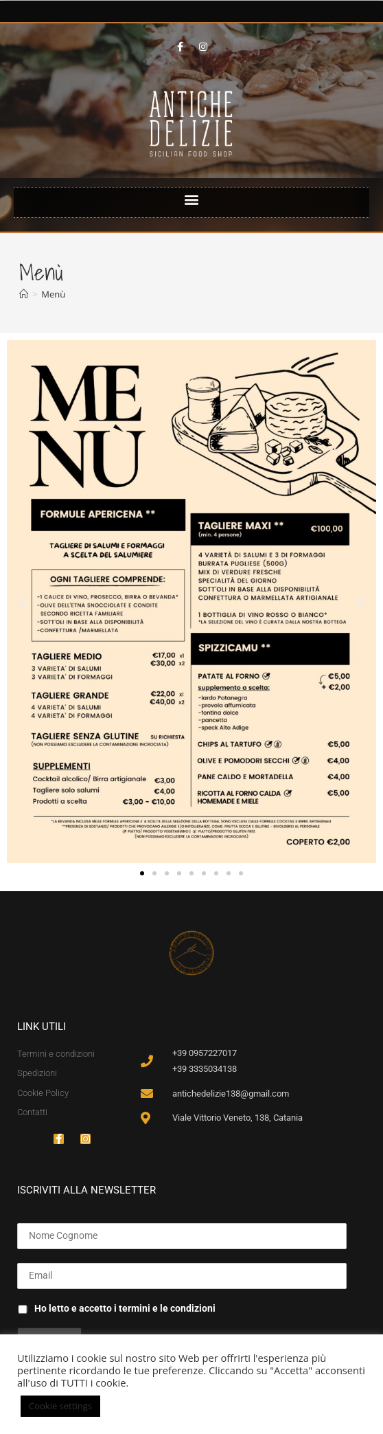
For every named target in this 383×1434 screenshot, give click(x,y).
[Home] (23, 294)
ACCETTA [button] (131, 1406)
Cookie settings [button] (60, 1406)
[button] (191, 199)
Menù (53, 294)
